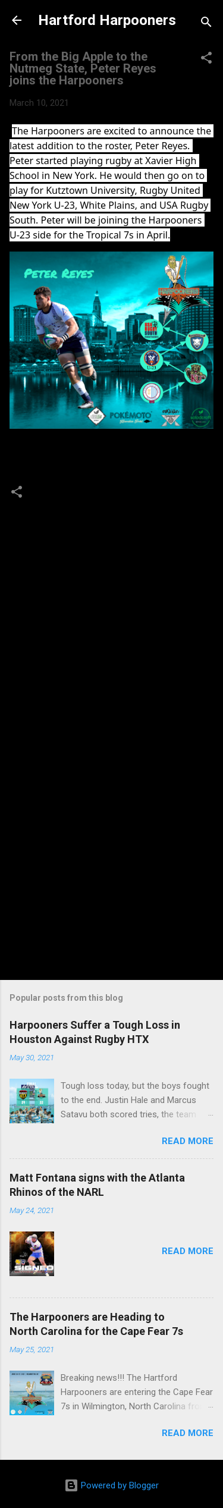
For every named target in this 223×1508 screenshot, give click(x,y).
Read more (187, 1141)
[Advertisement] (111, 868)
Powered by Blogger (111, 1485)
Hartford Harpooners (107, 20)
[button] (206, 60)
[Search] (206, 24)
